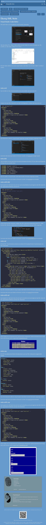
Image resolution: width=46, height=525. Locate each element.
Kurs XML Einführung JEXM (20, 8)
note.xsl (30, 292)
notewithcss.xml (23, 445)
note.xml (30, 156)
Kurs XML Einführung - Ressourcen (10, 11)
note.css (30, 399)
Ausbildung (4, 8)
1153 (41, 509)
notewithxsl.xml (23, 338)
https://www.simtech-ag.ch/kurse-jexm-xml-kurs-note (23, 520)
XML (11, 8)
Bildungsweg (5, 14)
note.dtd (30, 179)
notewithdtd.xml (32, 238)
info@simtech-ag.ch (17, 485)
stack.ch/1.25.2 (24, 509)
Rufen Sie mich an (22, 489)
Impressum (15, 505)
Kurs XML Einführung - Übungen (28, 11)
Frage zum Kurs (14, 14)
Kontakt (15, 489)
